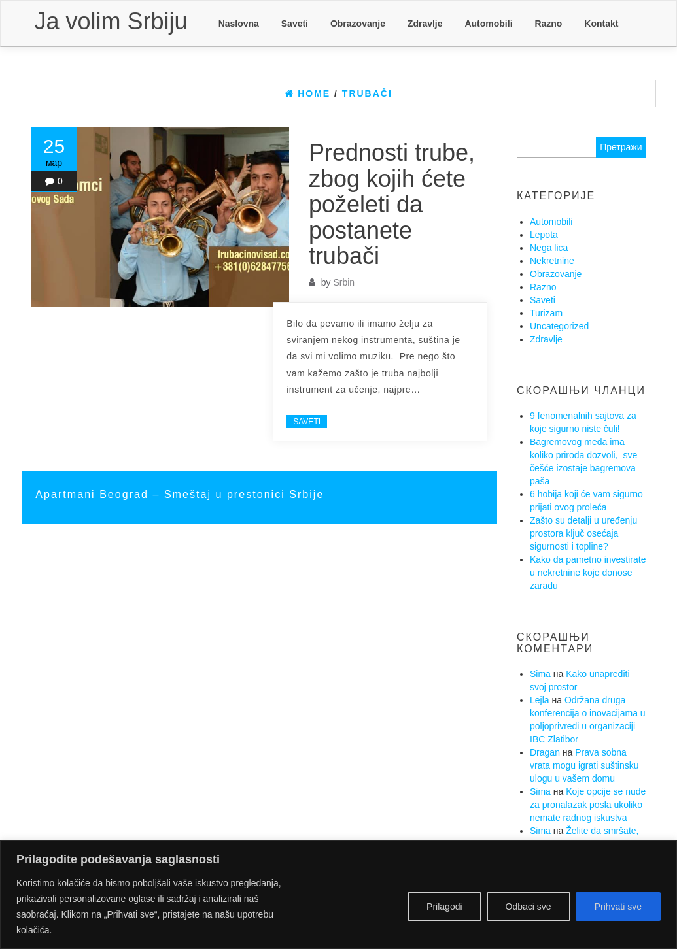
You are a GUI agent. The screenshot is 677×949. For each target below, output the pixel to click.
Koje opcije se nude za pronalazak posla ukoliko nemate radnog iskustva (588, 804)
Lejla (539, 700)
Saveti (294, 23)
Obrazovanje (357, 23)
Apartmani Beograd (93, 494)
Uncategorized (559, 326)
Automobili (488, 23)
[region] (338, 894)
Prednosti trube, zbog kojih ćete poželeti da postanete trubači (392, 204)
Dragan (545, 752)
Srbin (344, 282)
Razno (548, 23)
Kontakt (601, 23)
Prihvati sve (618, 906)
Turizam (546, 313)
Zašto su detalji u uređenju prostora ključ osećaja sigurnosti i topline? (583, 533)
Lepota (544, 234)
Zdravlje (425, 23)
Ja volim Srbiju (111, 21)
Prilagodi (444, 906)
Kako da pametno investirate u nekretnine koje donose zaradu (588, 572)
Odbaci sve (528, 906)
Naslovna (238, 23)
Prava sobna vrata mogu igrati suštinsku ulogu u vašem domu (584, 765)
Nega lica (549, 247)
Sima (540, 674)
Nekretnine (552, 261)
